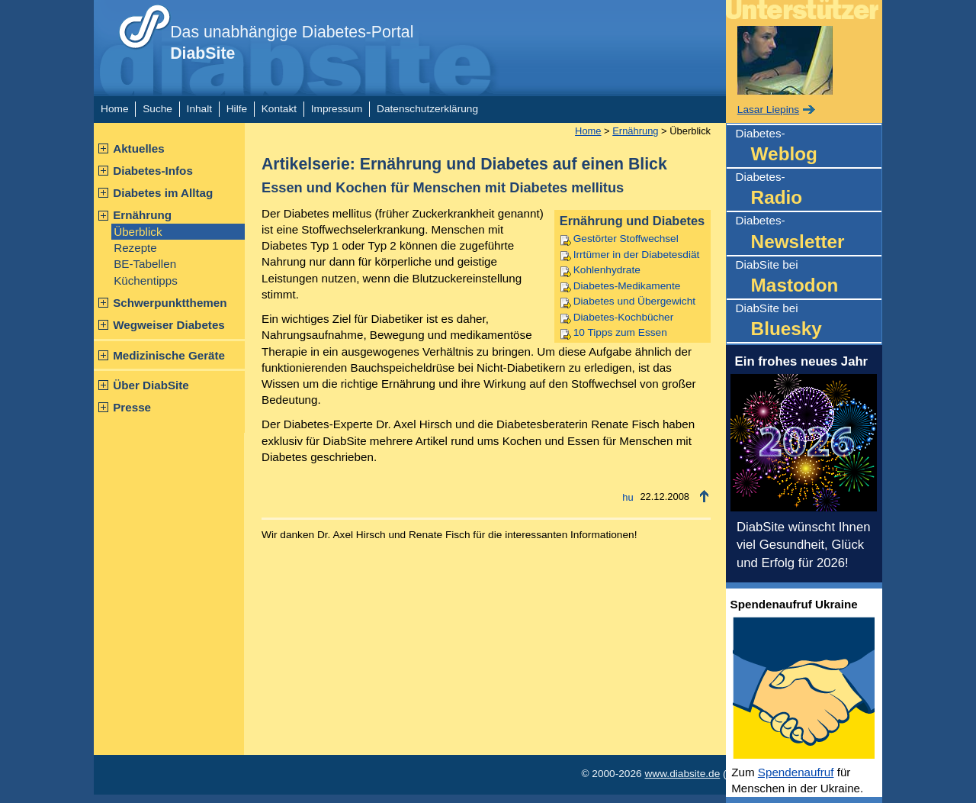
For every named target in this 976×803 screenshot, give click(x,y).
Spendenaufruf (796, 772)
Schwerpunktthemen (169, 302)
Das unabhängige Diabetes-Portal (291, 43)
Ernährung (142, 214)
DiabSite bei (808, 278)
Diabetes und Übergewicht (634, 301)
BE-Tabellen (145, 263)
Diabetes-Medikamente (627, 286)
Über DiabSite (151, 385)
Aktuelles (139, 148)
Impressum (337, 108)
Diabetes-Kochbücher (623, 317)
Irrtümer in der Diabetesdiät (636, 254)
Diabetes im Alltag (163, 192)
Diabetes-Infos (153, 170)
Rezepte (135, 247)
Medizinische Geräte (169, 355)
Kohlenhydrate (606, 270)
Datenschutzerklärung (427, 108)
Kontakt (279, 108)
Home (114, 108)
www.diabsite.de (682, 773)
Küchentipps (146, 280)
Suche (157, 108)
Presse (132, 407)
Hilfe (236, 108)
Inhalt (199, 108)
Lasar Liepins (768, 109)
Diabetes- (808, 147)
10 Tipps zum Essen (620, 332)
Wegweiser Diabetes (169, 324)
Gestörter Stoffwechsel (626, 238)
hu (627, 497)
